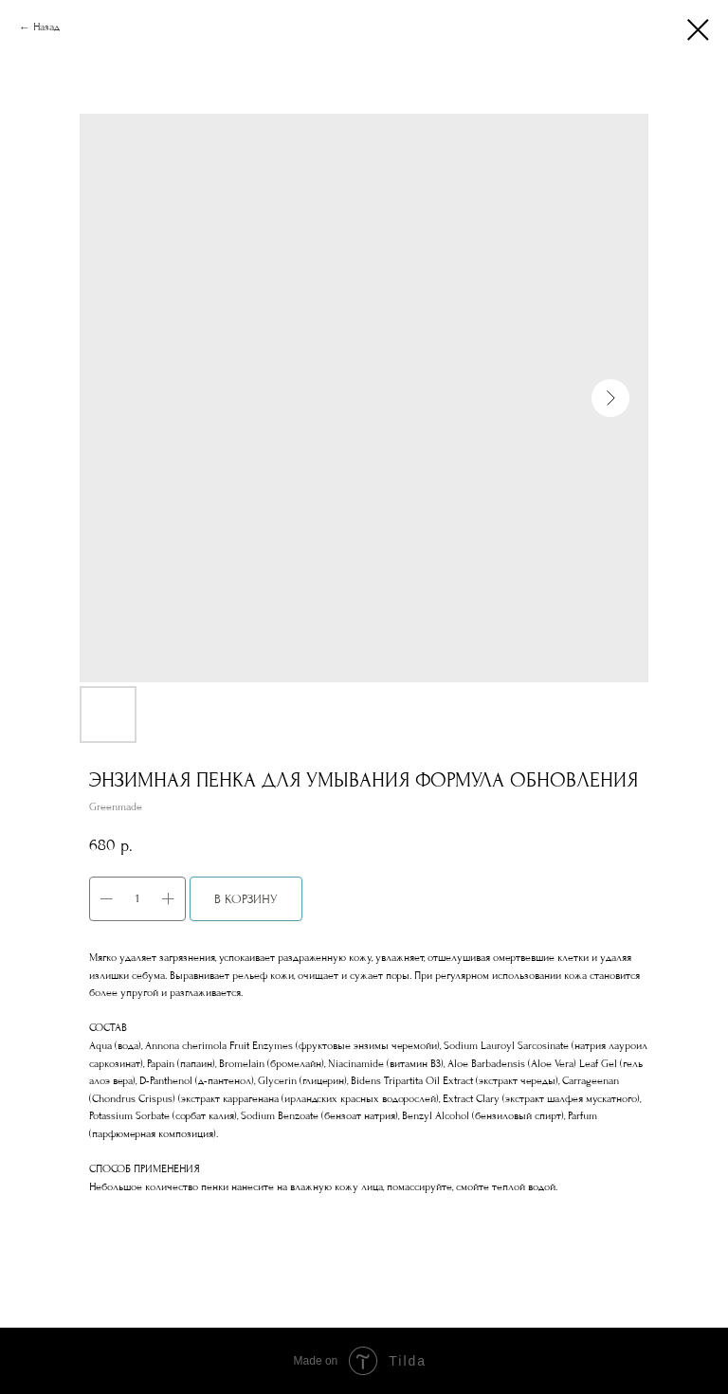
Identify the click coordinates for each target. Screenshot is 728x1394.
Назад (46, 27)
